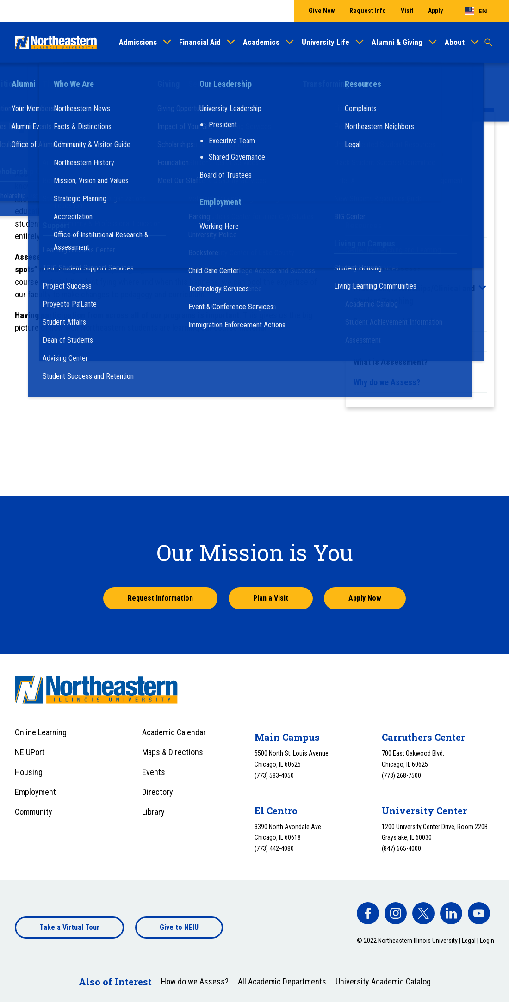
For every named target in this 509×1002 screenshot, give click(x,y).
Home (23, 79)
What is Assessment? (391, 362)
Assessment (100, 79)
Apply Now (364, 598)
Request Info (367, 10)
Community (33, 812)
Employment (35, 792)
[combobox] (476, 11)
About (455, 42)
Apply (435, 10)
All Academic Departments (282, 981)
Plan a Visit (270, 598)
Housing (29, 772)
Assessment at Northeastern (403, 154)
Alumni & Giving (397, 42)
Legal (469, 940)
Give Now (322, 10)
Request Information (160, 598)
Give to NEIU (179, 927)
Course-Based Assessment (400, 207)
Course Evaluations (387, 227)
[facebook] (368, 913)
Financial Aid (200, 42)
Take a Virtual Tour (69, 927)
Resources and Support (393, 321)
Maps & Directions (172, 752)
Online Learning (41, 732)
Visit (407, 10)
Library (153, 812)
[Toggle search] (488, 42)
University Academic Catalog (383, 981)
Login (487, 940)
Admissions (138, 42)
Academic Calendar (174, 732)
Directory (157, 792)
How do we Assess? (387, 268)
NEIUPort (30, 752)
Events (153, 772)
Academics (261, 42)
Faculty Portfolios (385, 247)
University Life (325, 42)
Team (363, 341)
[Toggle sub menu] (482, 287)
